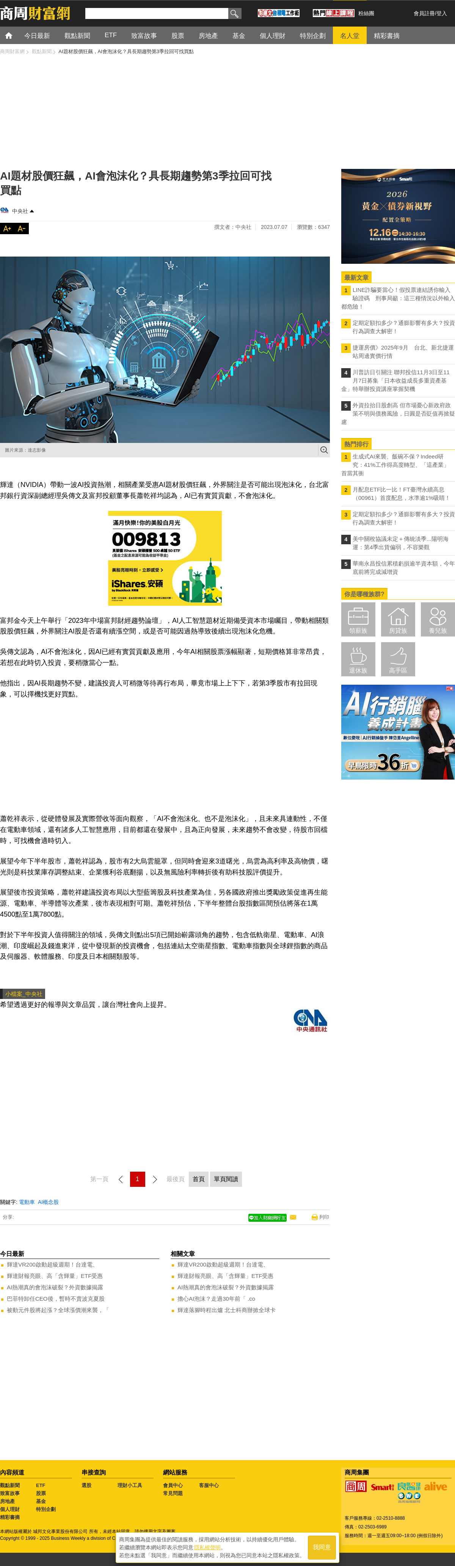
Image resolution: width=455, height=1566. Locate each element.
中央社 (20, 211)
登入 (441, 13)
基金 (41, 1501)
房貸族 (398, 630)
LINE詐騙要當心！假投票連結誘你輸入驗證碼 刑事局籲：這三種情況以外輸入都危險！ (398, 298)
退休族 (358, 670)
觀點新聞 (10, 1485)
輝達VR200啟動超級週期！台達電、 (52, 1264)
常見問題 (173, 1493)
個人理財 (10, 1509)
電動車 (27, 1202)
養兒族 (438, 630)
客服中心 (209, 1485)
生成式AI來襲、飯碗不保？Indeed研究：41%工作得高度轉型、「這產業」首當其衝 (395, 464)
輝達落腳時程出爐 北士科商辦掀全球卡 (226, 1310)
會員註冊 (424, 13)
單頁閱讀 (226, 1179)
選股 (86, 1485)
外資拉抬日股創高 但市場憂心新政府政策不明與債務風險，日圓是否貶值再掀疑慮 (398, 413)
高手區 (398, 670)
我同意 (322, 1547)
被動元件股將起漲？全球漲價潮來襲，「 (58, 1310)
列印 (324, 1217)
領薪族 (358, 630)
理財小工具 (130, 1485)
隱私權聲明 (207, 1547)
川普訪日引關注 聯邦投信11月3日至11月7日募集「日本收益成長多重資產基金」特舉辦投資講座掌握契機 (395, 380)
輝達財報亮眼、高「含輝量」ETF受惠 (55, 1276)
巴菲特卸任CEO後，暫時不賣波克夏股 (56, 1298)
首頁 (15, 35)
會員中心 (173, 1485)
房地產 (7, 1501)
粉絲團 (366, 13)
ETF (41, 1485)
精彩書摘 (10, 1517)
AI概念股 (48, 1202)
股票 (41, 1493)
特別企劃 (46, 1509)
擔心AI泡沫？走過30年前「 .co (216, 1298)
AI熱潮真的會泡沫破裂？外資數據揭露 (55, 1287)
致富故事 (10, 1493)
